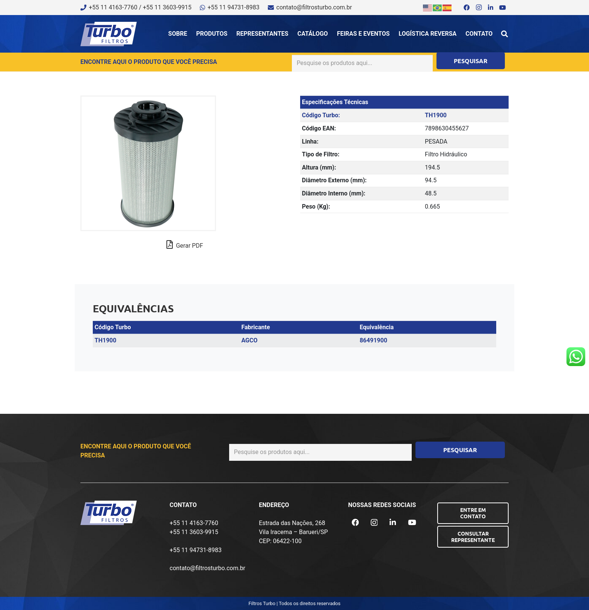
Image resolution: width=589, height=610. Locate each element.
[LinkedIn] (491, 8)
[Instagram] (479, 8)
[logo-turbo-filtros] (108, 34)
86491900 (373, 340)
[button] (504, 33)
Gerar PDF (184, 245)
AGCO (249, 340)
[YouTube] (503, 8)
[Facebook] (467, 8)
